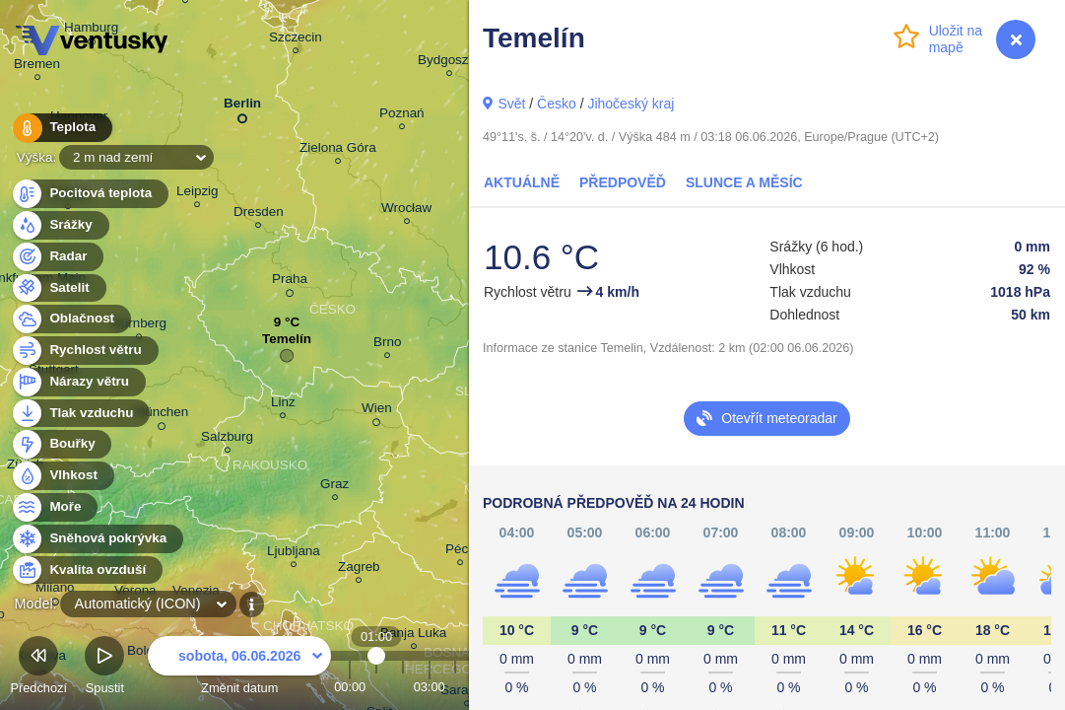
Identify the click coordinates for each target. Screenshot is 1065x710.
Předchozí (38, 668)
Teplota (61, 127)
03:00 (429, 686)
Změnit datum (239, 668)
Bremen (37, 66)
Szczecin (295, 40)
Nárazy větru (78, 382)
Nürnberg (138, 326)
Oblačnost (70, 319)
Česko (556, 103)
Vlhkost (62, 476)
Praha (289, 282)
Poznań (402, 116)
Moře (54, 507)
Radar (57, 257)
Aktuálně (522, 182)
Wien (377, 411)
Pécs (460, 551)
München (161, 415)
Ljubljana (293, 553)
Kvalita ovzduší (86, 570)
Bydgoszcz (450, 62)
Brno (387, 344)
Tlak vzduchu (80, 413)
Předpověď (622, 182)
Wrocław (406, 210)
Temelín (286, 343)
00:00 (350, 686)
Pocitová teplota (89, 193)
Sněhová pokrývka (96, 539)
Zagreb (359, 569)
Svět (511, 103)
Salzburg (227, 439)
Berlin (242, 107)
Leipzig (197, 193)
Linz (283, 404)
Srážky (60, 225)
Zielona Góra (338, 150)
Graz (334, 486)
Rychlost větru (84, 350)
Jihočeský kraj (630, 103)
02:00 (403, 686)
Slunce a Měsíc (744, 182)
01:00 (377, 686)
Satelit (58, 288)
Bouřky (61, 444)
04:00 (455, 686)
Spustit (104, 668)
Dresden (258, 214)
